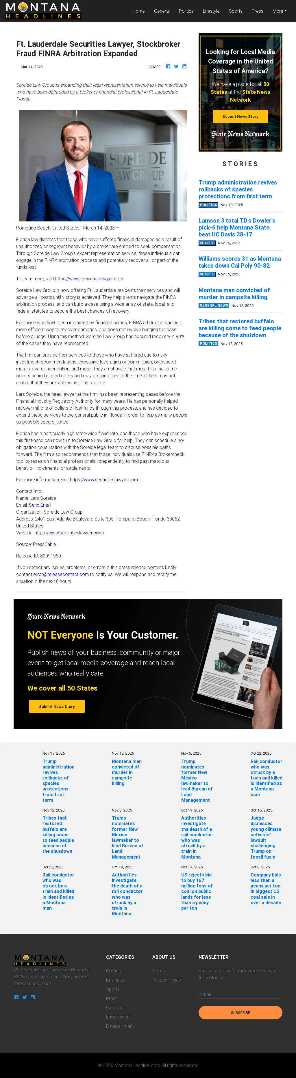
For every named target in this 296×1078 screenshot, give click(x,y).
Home (141, 10)
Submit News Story (240, 116)
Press (257, 11)
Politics (186, 11)
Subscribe (240, 1012)
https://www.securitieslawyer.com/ (69, 533)
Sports (236, 11)
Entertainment (120, 1026)
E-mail (205, 994)
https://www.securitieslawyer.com (89, 278)
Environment (118, 1017)
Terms (158, 970)
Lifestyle (211, 11)
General (162, 11)
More (278, 11)
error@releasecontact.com (61, 574)
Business (115, 980)
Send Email (40, 505)
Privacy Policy (166, 980)
